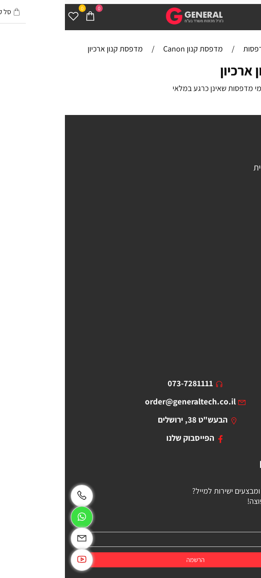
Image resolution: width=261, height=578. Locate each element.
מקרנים (244, 179)
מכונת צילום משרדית (223, 167)
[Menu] (252, 15)
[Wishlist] (8, 15)
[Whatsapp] (17, 517)
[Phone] (17, 496)
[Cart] (25, 15)
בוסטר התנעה (234, 225)
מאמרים (243, 273)
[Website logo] (130, 16)
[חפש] (235, 15)
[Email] (17, 538)
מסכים (246, 213)
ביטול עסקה (237, 319)
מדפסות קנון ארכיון (206, 70)
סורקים (245, 190)
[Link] (17, 560)
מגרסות (244, 202)
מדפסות (243, 156)
